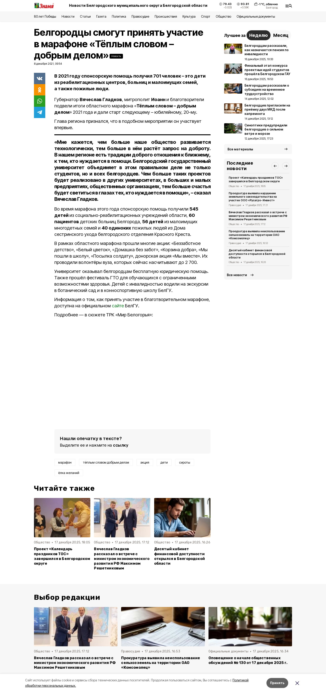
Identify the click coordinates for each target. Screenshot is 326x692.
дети (164, 462)
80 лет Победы (45, 16)
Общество (223, 16)
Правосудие (140, 16)
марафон (65, 462)
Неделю (258, 35)
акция (144, 462)
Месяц (280, 35)
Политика (119, 16)
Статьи (85, 16)
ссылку (120, 445)
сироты (184, 462)
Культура (189, 16)
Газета (101, 16)
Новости (68, 16)
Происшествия (166, 16)
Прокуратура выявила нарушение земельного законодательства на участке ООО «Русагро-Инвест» (253, 197)
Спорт (205, 16)
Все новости (237, 275)
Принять (277, 683)
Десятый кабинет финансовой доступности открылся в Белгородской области (179, 556)
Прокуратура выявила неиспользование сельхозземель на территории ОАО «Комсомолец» (257, 235)
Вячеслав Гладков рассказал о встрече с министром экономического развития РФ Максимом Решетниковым (121, 558)
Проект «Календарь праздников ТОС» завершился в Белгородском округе (62, 556)
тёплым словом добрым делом (106, 462)
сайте (118, 305)
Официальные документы (256, 16)
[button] (275, 165)
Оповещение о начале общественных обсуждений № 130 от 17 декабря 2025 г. (248, 660)
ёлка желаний (68, 473)
